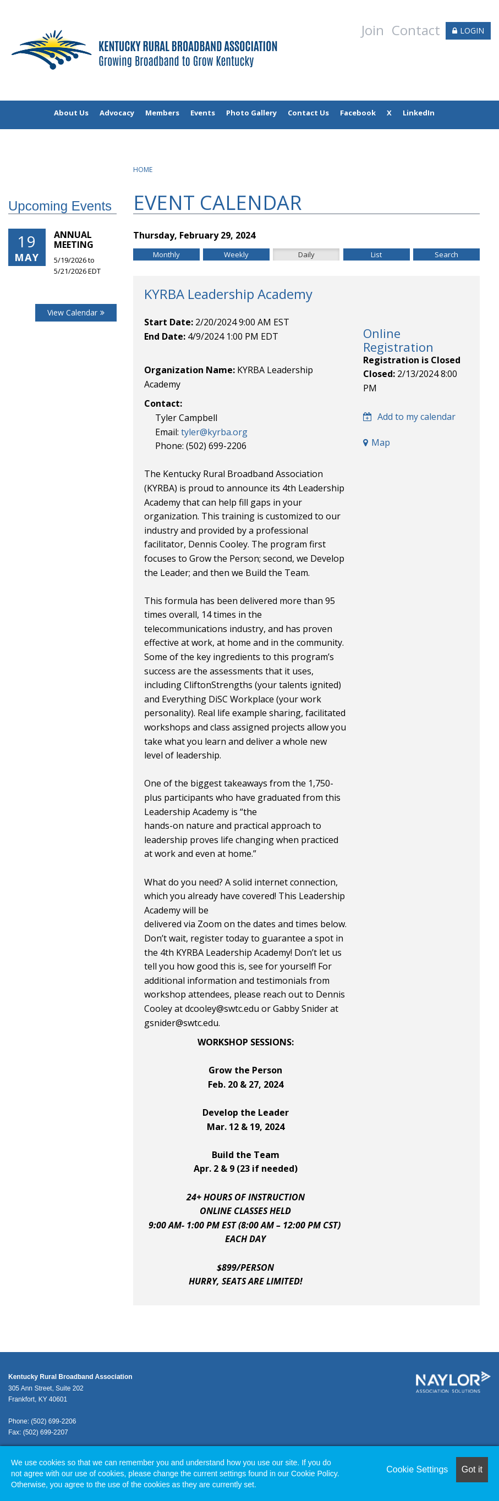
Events (202, 113)
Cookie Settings (417, 1469)
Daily (306, 254)
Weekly (236, 254)
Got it (472, 1469)
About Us (71, 113)
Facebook (358, 113)
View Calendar (72, 312)
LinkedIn (419, 113)
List (376, 254)
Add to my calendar (409, 417)
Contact (416, 30)
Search (446, 254)
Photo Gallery (251, 113)
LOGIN (472, 30)
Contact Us (308, 113)
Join (372, 30)
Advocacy (117, 113)
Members (162, 113)
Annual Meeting (74, 240)
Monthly (166, 254)
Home (142, 169)
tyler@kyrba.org (214, 432)
